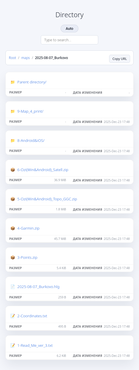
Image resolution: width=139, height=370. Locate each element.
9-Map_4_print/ (30, 111)
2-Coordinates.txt (32, 315)
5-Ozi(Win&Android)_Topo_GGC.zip (47, 198)
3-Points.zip (27, 257)
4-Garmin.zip (28, 228)
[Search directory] (69, 39)
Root (12, 57)
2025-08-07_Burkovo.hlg (38, 286)
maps (25, 57)
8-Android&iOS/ (30, 140)
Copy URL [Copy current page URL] (120, 58)
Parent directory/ (31, 82)
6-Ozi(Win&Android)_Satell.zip (42, 169)
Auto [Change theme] (69, 28)
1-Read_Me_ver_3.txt (35, 345)
